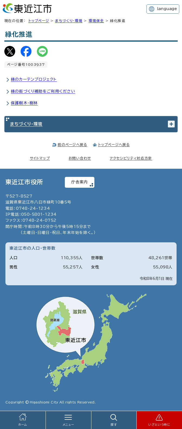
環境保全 (96, 21)
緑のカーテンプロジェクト (34, 79)
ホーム (22, 424)
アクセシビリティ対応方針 (131, 158)
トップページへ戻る (114, 144)
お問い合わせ (80, 158)
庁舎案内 (79, 182)
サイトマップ (40, 158)
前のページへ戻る (72, 144)
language (167, 9)
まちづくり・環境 (68, 21)
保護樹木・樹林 (24, 103)
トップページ (38, 21)
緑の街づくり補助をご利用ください (43, 91)
